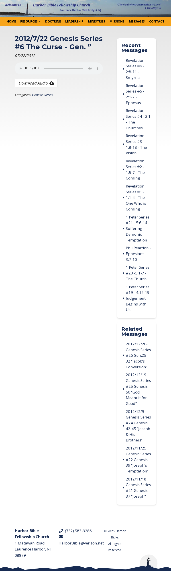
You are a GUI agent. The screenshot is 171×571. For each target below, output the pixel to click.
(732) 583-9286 (75, 530)
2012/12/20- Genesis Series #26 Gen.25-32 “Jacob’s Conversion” (138, 355)
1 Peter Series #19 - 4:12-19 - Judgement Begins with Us (139, 298)
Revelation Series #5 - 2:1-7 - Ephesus (135, 94)
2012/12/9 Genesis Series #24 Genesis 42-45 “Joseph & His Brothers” (138, 426)
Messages (137, 21)
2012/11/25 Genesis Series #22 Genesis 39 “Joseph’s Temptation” (138, 459)
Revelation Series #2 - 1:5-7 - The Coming (135, 169)
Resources (29, 21)
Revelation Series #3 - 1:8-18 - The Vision (136, 144)
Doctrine (53, 21)
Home (11, 21)
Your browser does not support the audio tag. (59, 68)
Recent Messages (134, 48)
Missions (117, 21)
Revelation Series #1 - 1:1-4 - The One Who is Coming (136, 197)
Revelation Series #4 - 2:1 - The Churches (138, 119)
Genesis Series (42, 95)
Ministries (96, 21)
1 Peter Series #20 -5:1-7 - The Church (137, 273)
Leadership (74, 21)
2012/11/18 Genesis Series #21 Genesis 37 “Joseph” (138, 487)
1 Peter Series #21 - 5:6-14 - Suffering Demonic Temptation (137, 228)
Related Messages (134, 331)
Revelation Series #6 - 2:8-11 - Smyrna (135, 69)
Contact (156, 21)
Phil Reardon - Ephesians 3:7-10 (138, 253)
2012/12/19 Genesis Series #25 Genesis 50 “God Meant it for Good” (138, 389)
